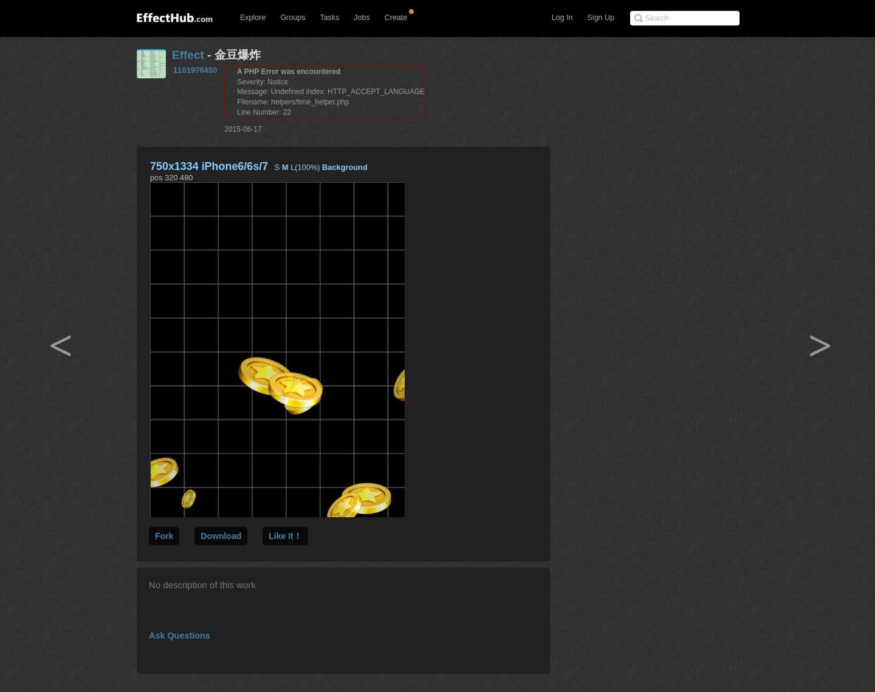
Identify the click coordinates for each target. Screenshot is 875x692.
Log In (562, 17)
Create (396, 17)
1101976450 (195, 70)
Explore (253, 17)
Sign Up (601, 17)
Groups (292, 17)
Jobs (361, 17)
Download (221, 536)
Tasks (329, 17)
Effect (188, 55)
